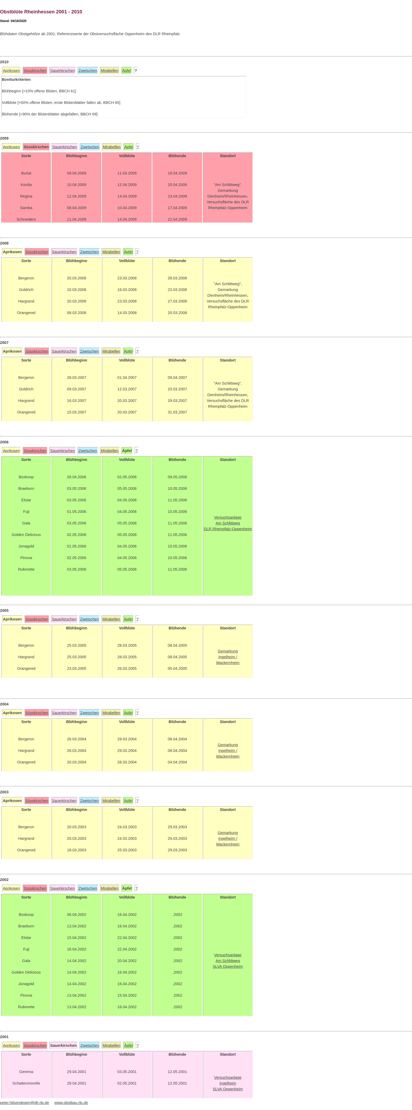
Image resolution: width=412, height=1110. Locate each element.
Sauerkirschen (62, 70)
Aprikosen (11, 70)
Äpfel (126, 70)
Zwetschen (87, 70)
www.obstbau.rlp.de (71, 1103)
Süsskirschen (35, 70)
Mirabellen (110, 70)
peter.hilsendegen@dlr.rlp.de (24, 1103)
